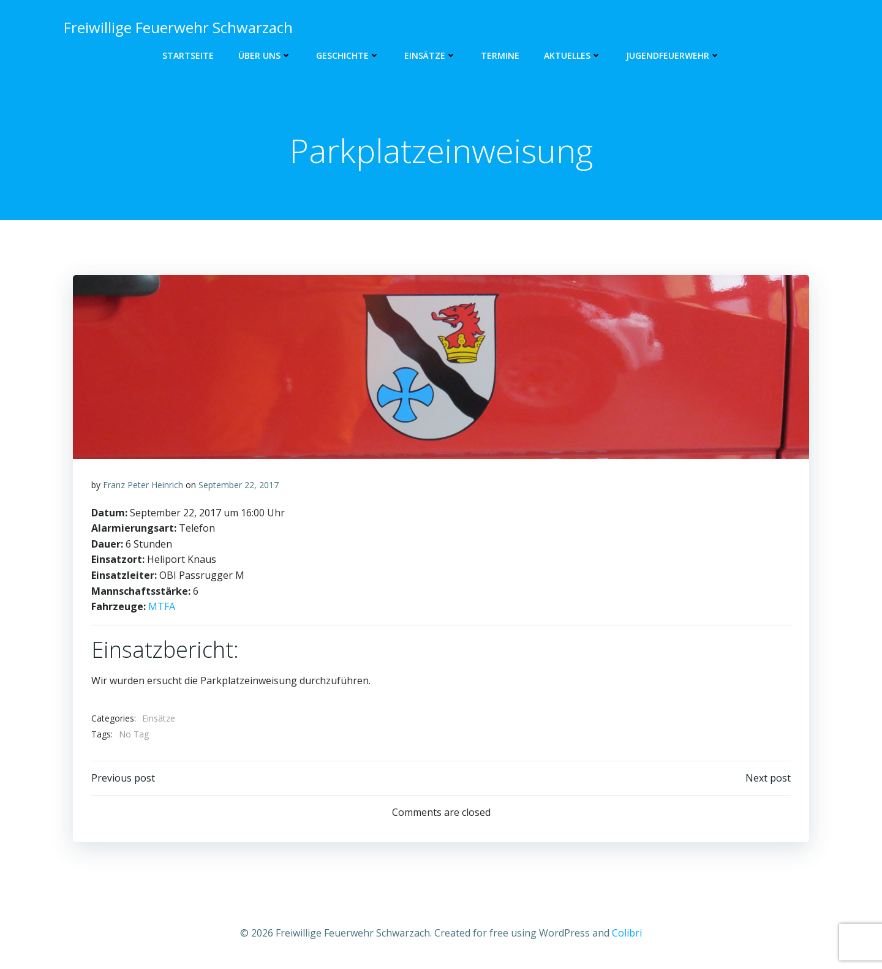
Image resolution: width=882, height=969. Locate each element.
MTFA (161, 606)
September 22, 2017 (238, 485)
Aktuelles (572, 55)
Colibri (627, 933)
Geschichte (348, 55)
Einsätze (430, 55)
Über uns (265, 55)
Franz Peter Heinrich (143, 485)
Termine (500, 55)
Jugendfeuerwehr (673, 55)
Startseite (188, 55)
